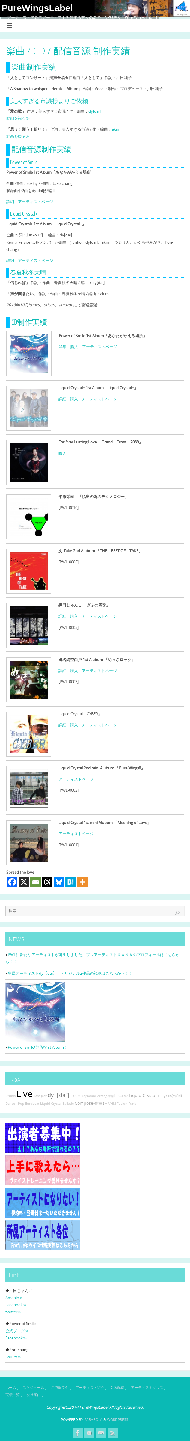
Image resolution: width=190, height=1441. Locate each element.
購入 (74, 346)
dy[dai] (94, 111)
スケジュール (33, 1387)
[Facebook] (12, 882)
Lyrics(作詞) (172, 1095)
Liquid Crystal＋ (145, 1095)
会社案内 (33, 1394)
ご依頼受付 (60, 1387)
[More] (82, 882)
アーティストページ (35, 201)
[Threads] (47, 882)
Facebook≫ (16, 1304)
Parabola (93, 1419)
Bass (36, 1096)
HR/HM (110, 1104)
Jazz (44, 1096)
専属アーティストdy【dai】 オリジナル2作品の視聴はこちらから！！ (70, 973)
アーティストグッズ (147, 1387)
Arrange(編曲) (107, 1096)
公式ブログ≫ (17, 1330)
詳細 (10, 201)
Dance (10, 1104)
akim (116, 129)
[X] (24, 882)
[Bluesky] (59, 882)
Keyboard (88, 1096)
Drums (10, 1096)
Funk (132, 1104)
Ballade (68, 1104)
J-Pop (20, 1104)
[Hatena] (70, 882)
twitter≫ (13, 1312)
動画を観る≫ (18, 118)
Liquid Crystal (50, 1104)
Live (24, 1094)
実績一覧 (12, 1394)
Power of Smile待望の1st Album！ (38, 1047)
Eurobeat (32, 1104)
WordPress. (118, 1419)
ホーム (10, 1387)
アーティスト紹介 (90, 1387)
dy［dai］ (60, 1095)
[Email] (35, 882)
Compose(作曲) (89, 1103)
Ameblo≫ (14, 1297)
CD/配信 (117, 1387)
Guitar (123, 1096)
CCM (76, 1096)
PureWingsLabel (37, 8)
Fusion (122, 1104)
